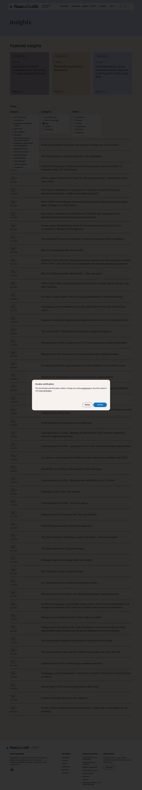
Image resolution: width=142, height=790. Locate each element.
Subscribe (109, 765)
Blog (15, 126)
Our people (76, 6)
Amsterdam (65, 755)
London (64, 761)
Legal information (88, 771)
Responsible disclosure (90, 768)
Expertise (65, 6)
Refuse (87, 405)
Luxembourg (66, 764)
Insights (85, 6)
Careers (103, 6)
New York (65, 767)
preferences (86, 388)
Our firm (93, 6)
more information (45, 391)
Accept (100, 405)
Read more (18, 91)
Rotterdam (65, 770)
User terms (86, 774)
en (113, 6)
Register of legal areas (90, 765)
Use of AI (86, 777)
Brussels (64, 758)
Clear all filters (28, 126)
